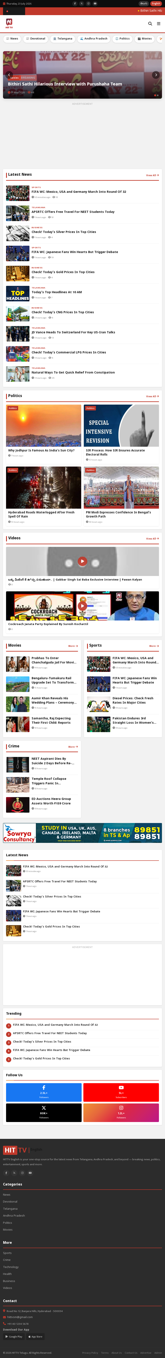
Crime (7, 1260)
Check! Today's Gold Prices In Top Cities (51, 927)
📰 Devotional (35, 39)
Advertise (145, 1353)
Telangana (10, 1209)
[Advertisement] (82, 136)
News (6, 1195)
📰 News (12, 39)
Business (9, 1281)
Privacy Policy (90, 1353)
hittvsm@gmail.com (20, 1317)
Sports (7, 1253)
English (156, 4)
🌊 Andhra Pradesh (93, 39)
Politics (7, 1223)
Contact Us (131, 1353)
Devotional (10, 1202)
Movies (8, 1230)
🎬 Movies (145, 39)
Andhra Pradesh (14, 1216)
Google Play (13, 1336)
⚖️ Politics (122, 39)
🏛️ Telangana (62, 39)
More (73, 646)
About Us (117, 1353)
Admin (158, 1353)
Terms (104, 1353)
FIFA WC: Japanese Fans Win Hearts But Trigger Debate (61, 912)
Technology (11, 1267)
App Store (35, 1336)
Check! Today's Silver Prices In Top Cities (52, 897)
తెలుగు (143, 4)
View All (152, 175)
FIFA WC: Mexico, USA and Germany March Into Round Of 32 (65, 867)
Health (7, 1274)
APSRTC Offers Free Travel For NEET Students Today (60, 882)
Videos (7, 1288)
